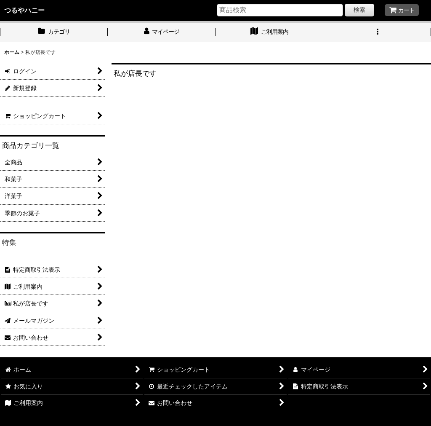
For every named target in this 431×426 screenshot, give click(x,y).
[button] (377, 32)
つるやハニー (24, 10)
